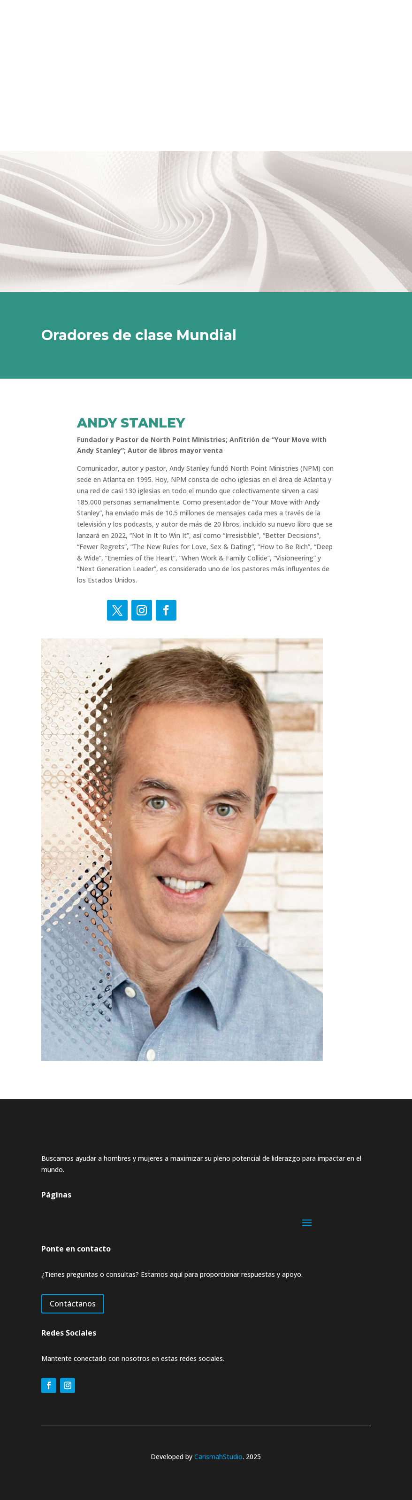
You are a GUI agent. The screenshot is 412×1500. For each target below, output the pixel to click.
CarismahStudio (218, 1456)
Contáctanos (73, 1303)
